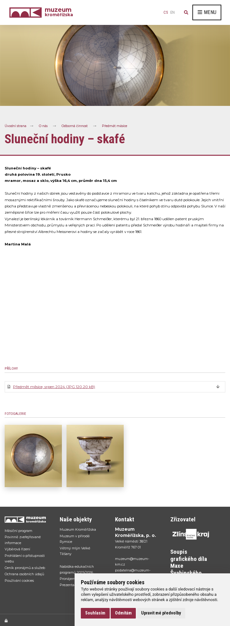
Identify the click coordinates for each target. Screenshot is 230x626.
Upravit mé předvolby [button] (161, 612)
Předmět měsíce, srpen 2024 (54, 386)
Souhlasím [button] (95, 612)
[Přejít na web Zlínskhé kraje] (191, 534)
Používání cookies (19, 580)
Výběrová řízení (17, 549)
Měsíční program (18, 531)
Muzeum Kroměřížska (78, 529)
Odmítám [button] (123, 612)
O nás (43, 126)
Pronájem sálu (71, 578)
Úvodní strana (15, 126)
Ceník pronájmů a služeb (25, 568)
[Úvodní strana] (27, 12)
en (172, 12)
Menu (207, 12)
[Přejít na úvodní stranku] (26, 519)
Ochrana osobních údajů (24, 574)
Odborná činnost (75, 126)
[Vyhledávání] (186, 12)
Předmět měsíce (114, 126)
